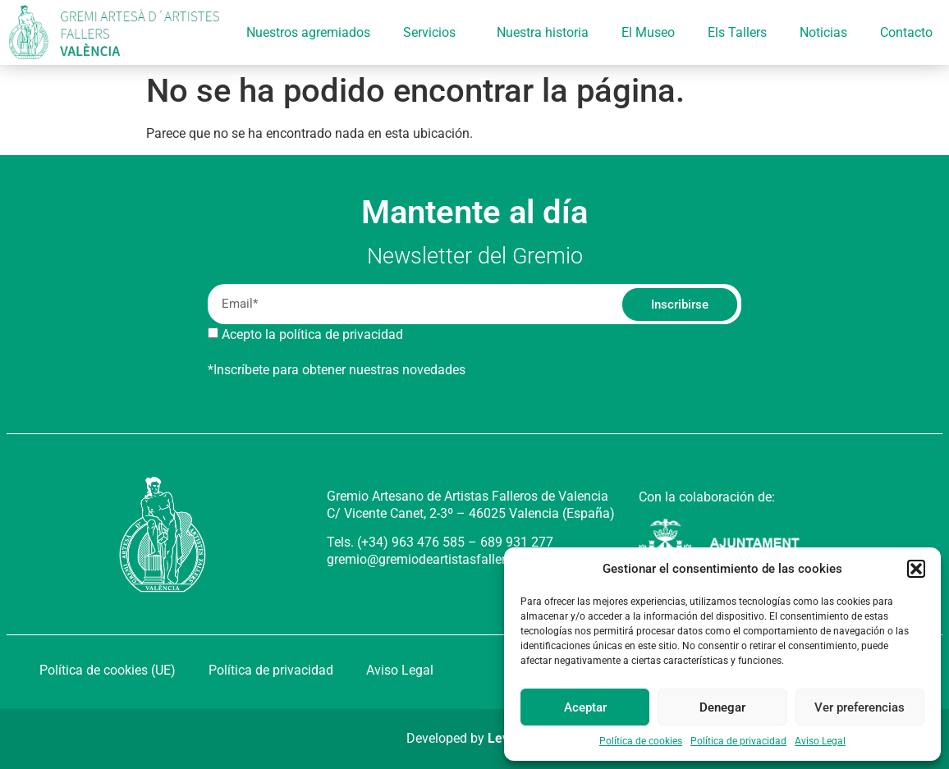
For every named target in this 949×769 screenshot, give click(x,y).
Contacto (906, 32)
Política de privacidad (738, 741)
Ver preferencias (859, 707)
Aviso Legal (820, 741)
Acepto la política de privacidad (312, 334)
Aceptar (585, 707)
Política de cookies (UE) (107, 670)
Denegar (722, 707)
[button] (916, 569)
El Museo (648, 32)
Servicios (433, 33)
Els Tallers (737, 32)
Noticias (823, 32)
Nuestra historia (543, 32)
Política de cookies (640, 741)
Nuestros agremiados (308, 32)
